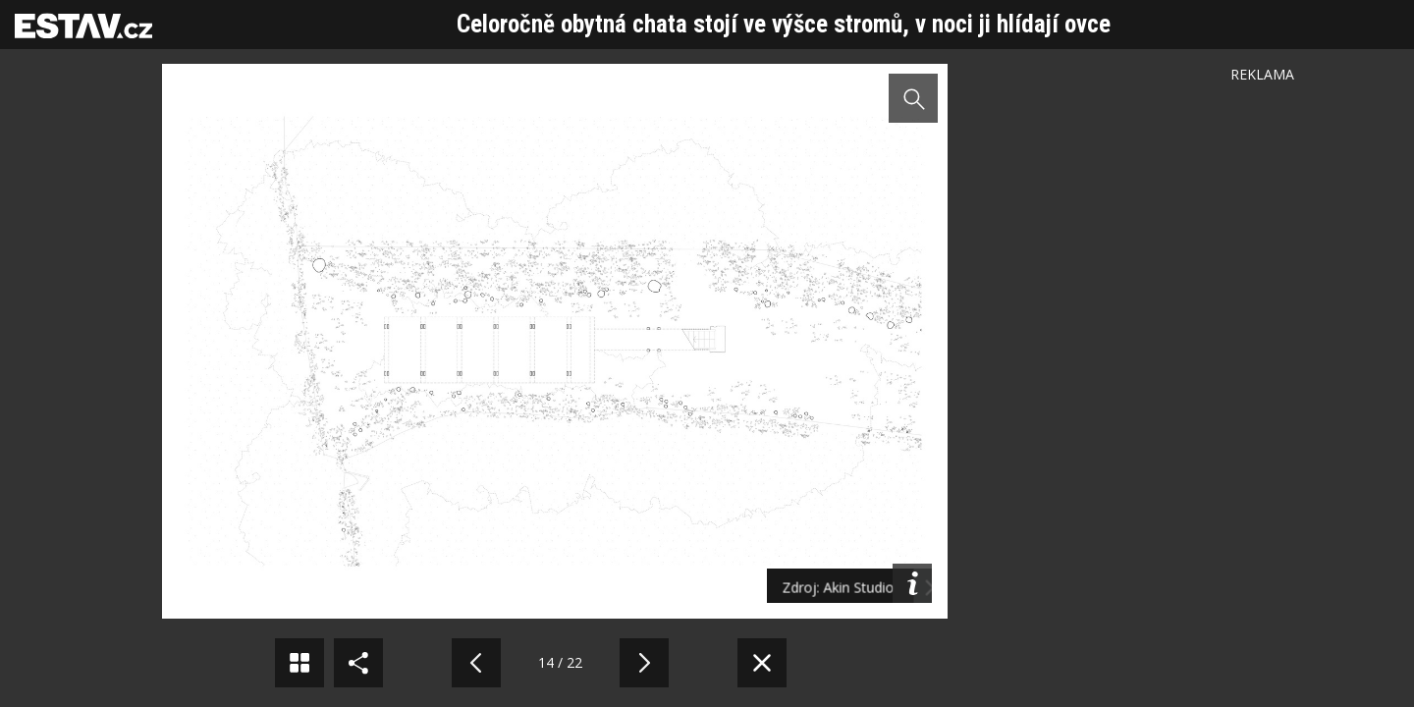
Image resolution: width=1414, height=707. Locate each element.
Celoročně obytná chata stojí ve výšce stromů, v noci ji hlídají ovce (784, 24)
